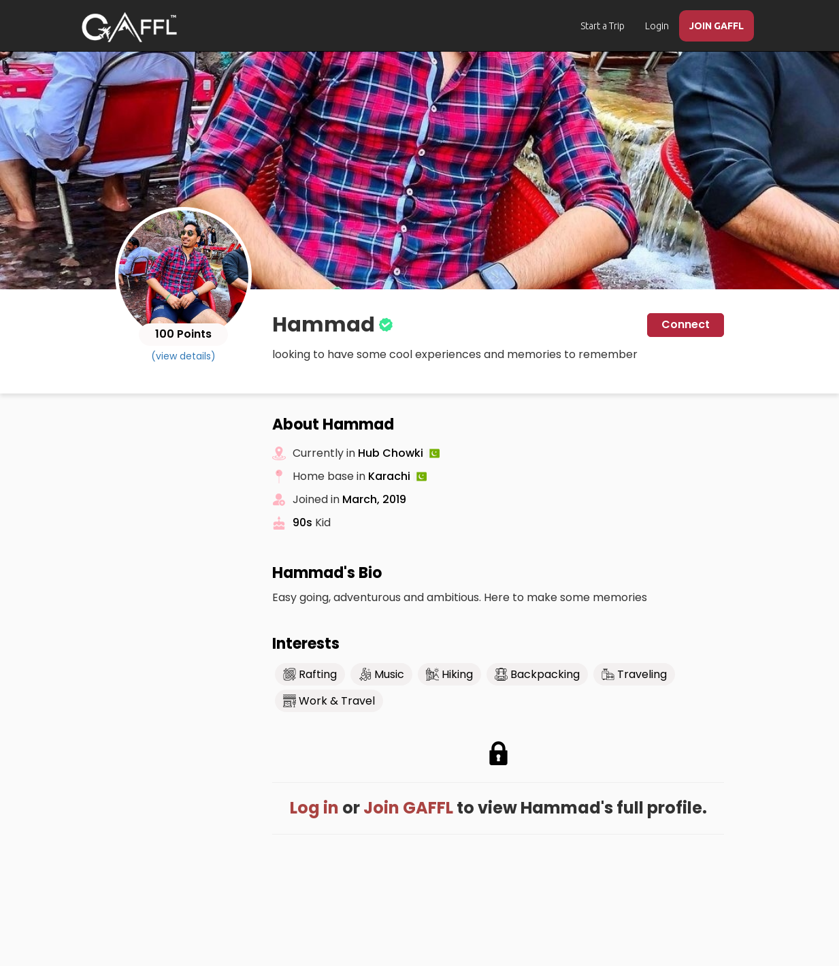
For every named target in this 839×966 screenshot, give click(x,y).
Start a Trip (602, 25)
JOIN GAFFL (716, 25)
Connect (685, 324)
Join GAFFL (408, 807)
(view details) (183, 356)
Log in (314, 807)
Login (657, 25)
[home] (129, 27)
